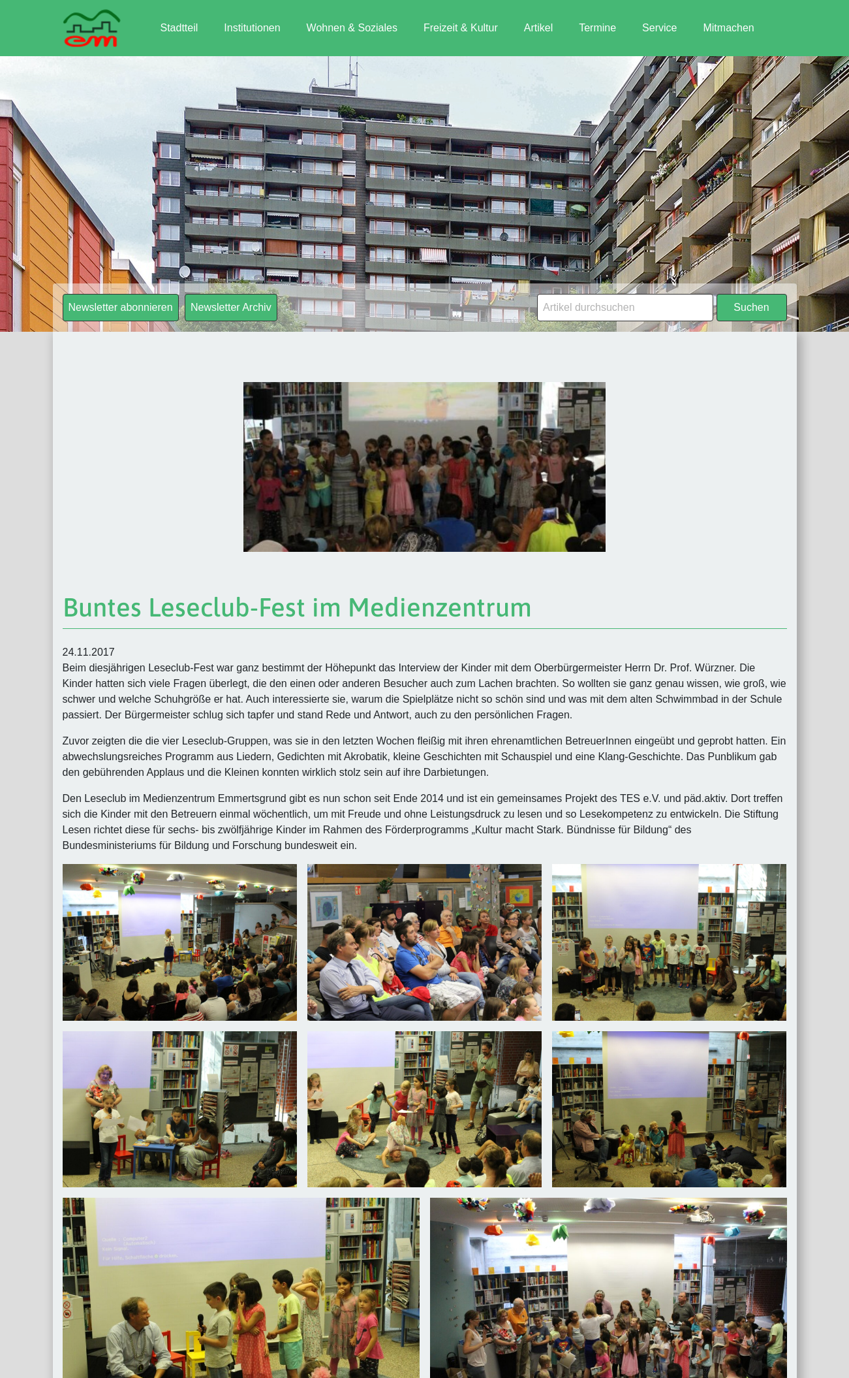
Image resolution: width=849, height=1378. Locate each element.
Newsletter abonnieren (121, 307)
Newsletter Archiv (231, 307)
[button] (28, 1349)
